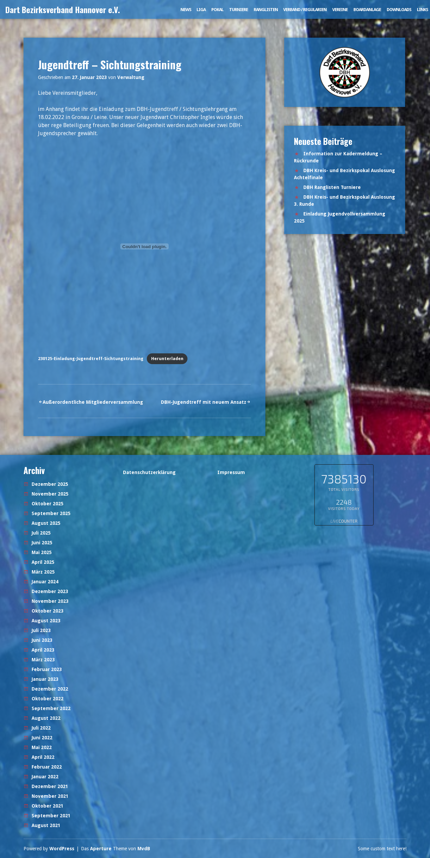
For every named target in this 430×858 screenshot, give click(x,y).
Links (422, 9)
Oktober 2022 (47, 698)
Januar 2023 (45, 679)
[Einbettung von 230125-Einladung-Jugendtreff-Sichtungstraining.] (144, 246)
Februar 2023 (47, 669)
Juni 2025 (42, 542)
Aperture (101, 848)
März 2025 (43, 572)
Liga (201, 9)
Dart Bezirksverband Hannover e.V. (62, 9)
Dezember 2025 (50, 484)
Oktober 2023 (47, 611)
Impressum (231, 472)
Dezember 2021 (50, 786)
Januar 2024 (45, 581)
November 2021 (50, 796)
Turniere (238, 9)
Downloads (399, 9)
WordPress (61, 848)
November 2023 (50, 601)
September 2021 (51, 815)
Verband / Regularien (305, 9)
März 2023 (43, 659)
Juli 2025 (41, 533)
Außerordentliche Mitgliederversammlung (93, 402)
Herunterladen (167, 358)
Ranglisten (266, 9)
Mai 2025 (42, 552)
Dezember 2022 (50, 689)
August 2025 (46, 523)
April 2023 (43, 650)
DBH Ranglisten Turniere (332, 187)
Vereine (340, 9)
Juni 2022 (42, 737)
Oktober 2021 (47, 806)
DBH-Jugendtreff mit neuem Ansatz (203, 402)
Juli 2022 (41, 728)
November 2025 (50, 494)
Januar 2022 (45, 776)
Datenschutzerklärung (149, 472)
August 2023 (46, 620)
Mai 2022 (42, 747)
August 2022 (46, 718)
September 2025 (51, 513)
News (185, 9)
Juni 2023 (42, 640)
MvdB (143, 848)
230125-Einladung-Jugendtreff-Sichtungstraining (90, 358)
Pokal (217, 9)
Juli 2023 (41, 630)
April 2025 (43, 562)
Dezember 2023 (50, 591)
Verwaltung (130, 77)
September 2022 (51, 708)
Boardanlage (367, 9)
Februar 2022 (47, 767)
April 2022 (43, 757)
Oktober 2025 (47, 503)
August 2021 (46, 825)
